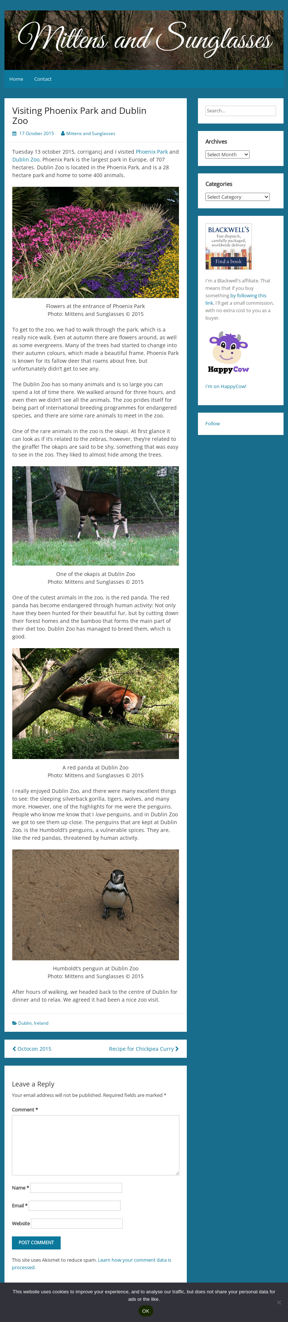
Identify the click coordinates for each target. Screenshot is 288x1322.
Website (21, 1223)
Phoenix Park (152, 151)
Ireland (41, 1023)
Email (20, 1205)
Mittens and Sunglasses (90, 133)
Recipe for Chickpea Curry (144, 1048)
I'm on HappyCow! (225, 386)
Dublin (25, 1023)
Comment (25, 1109)
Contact (43, 79)
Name (20, 1187)
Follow (212, 423)
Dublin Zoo (25, 159)
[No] (278, 1302)
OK (145, 1311)
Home (16, 79)
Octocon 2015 (31, 1048)
